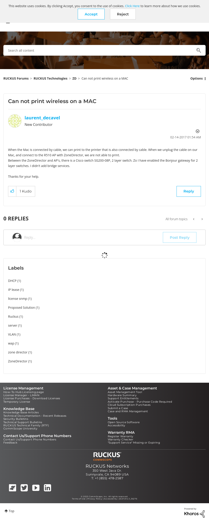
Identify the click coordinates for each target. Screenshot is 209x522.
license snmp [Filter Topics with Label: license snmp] (17, 298)
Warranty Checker (120, 439)
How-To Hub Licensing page (23, 392)
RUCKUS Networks (107, 466)
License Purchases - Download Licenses (31, 398)
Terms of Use (79, 499)
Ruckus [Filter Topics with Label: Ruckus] (13, 316)
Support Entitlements (123, 398)
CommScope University (20, 428)
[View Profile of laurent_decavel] (42, 118)
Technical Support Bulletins (22, 422)
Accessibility (116, 425)
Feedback (10, 442)
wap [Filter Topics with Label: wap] (11, 343)
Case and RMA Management (128, 411)
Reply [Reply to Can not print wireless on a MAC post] (188, 191)
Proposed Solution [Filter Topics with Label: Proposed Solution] (21, 307)
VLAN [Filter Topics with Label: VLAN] (12, 334)
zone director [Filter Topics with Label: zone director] (18, 352)
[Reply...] (93, 237)
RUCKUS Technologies (50, 78)
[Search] (104, 50)
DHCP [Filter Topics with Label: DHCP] (12, 281)
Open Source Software (124, 422)
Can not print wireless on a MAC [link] (105, 78)
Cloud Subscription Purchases (129, 404)
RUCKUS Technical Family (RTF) (26, 425)
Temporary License (16, 401)
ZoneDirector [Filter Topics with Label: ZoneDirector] (17, 361)
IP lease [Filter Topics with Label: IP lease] (13, 289)
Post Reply (180, 237)
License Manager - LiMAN (21, 395)
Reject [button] (123, 14)
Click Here (132, 6)
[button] (91, 14)
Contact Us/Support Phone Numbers (29, 439)
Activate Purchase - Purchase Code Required (140, 401)
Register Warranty (121, 436)
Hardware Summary (122, 395)
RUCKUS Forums (16, 78)
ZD (74, 78)
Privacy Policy (94, 499)
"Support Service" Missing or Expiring (134, 442)
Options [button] (196, 78)
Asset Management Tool (125, 392)
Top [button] (11, 511)
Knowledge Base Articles (21, 412)
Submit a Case (118, 408)
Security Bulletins (15, 419)
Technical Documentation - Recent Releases (34, 415)
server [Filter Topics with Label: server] (12, 325)
